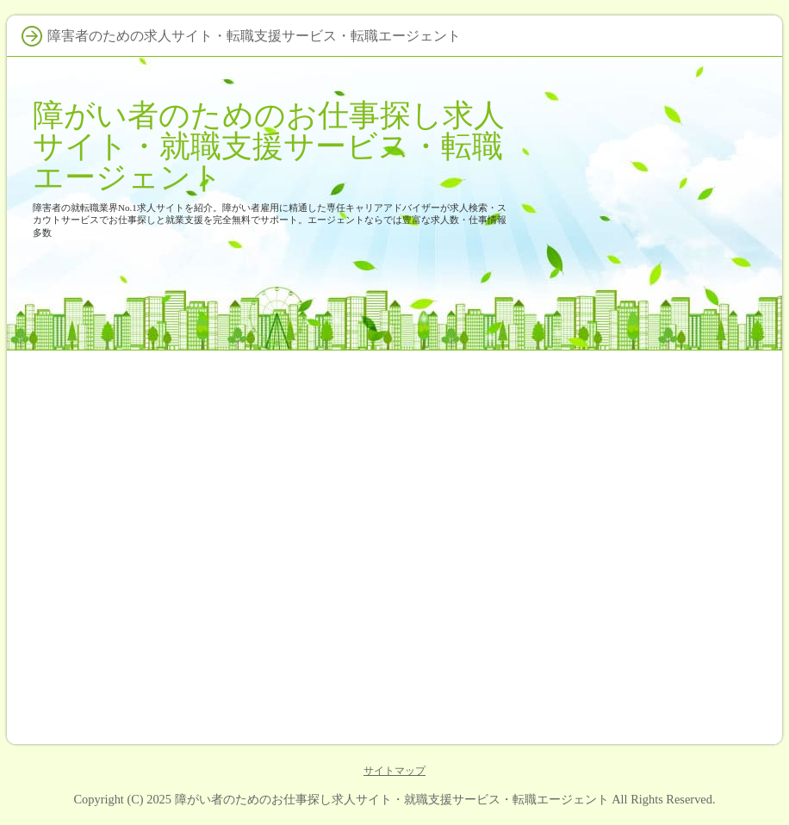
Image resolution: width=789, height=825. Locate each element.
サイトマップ (394, 771)
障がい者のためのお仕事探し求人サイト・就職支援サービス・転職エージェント (269, 146)
